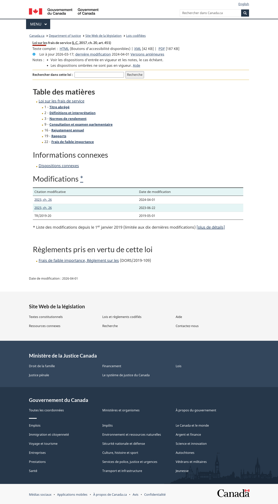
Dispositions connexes (59, 165)
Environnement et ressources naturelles (131, 434)
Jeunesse (182, 471)
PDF (161, 48)
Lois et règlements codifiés (122, 317)
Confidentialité (155, 494)
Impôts (107, 425)
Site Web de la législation (103, 36)
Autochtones (185, 453)
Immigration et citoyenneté (49, 434)
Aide (136, 65)
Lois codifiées (136, 36)
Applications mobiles (72, 494)
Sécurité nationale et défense (123, 443)
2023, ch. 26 (43, 199)
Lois (178, 366)
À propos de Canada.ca (110, 494)
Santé (33, 471)
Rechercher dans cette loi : (52, 75)
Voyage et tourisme (43, 443)
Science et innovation (191, 443)
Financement (111, 366)
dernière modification (93, 54)
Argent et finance (188, 434)
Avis (135, 494)
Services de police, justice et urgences (129, 462)
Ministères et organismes (121, 410)
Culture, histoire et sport (120, 453)
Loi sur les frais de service (61, 101)
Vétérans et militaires (191, 462)
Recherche (110, 326)
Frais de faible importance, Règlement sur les (79, 260)
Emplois (35, 425)
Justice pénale (39, 375)
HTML (64, 48)
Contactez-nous (187, 326)
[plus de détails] (211, 227)
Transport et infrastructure (122, 471)
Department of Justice (65, 36)
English (243, 4)
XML (137, 48)
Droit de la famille (42, 366)
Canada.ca (36, 36)
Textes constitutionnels (46, 317)
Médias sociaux (40, 494)
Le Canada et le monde (192, 425)
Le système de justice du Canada (126, 375)
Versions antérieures (147, 54)
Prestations (37, 462)
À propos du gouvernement (196, 410)
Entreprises (37, 453)
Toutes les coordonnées (46, 410)
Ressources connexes (44, 326)
